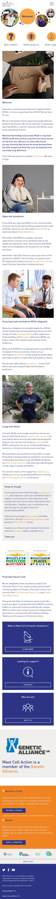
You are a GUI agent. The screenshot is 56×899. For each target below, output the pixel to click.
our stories (31, 364)
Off (14, 891)
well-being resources (16, 463)
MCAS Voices (21, 522)
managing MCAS (24, 334)
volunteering (41, 519)
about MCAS (41, 229)
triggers (26, 337)
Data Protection (7, 886)
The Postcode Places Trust (28, 593)
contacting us (42, 472)
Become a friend (14, 810)
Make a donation (14, 842)
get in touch (38, 156)
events (39, 442)
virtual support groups (16, 478)
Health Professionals (42, 261)
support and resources (38, 436)
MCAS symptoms (26, 232)
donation (18, 531)
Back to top (28, 862)
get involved (32, 516)
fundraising (28, 519)
